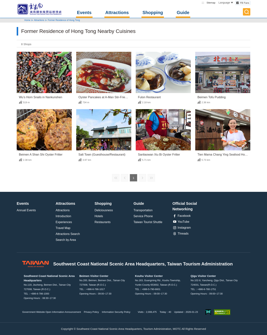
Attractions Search (68, 233)
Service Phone (143, 216)
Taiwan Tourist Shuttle (148, 222)
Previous (124, 177)
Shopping (152, 12)
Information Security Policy (116, 312)
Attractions (117, 12)
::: (203, 2)
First (115, 177)
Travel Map (63, 228)
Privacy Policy (91, 312)
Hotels (99, 216)
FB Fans (244, 2)
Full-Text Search (246, 12)
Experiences (64, 222)
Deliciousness (104, 210)
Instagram (181, 227)
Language (226, 2)
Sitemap (211, 2)
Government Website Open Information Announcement (51, 312)
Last (151, 177)
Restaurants (103, 222)
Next (142, 177)
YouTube (180, 222)
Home (27, 20)
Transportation (143, 210)
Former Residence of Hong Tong (64, 20)
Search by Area (66, 239)
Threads (180, 233)
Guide (183, 12)
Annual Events (26, 210)
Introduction (63, 216)
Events (84, 12)
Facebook (181, 216)
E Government (208, 312)
